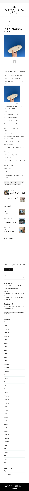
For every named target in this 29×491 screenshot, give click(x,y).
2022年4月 (6, 459)
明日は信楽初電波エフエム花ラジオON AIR (12, 285)
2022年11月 (6, 438)
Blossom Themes (15, 486)
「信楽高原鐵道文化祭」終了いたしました (11, 223)
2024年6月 (6, 381)
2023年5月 (6, 420)
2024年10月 (6, 371)
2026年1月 (6, 325)
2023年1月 (6, 431)
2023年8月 (6, 410)
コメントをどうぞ (14, 67)
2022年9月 (6, 445)
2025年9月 (6, 339)
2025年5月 (6, 353)
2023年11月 (6, 399)
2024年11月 (6, 367)
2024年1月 (6, 392)
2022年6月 (6, 456)
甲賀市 (19, 184)
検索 (5, 275)
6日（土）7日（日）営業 (9, 231)
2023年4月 (6, 424)
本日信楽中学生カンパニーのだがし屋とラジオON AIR (14, 294)
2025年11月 (6, 332)
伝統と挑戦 (6, 213)
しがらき (11, 182)
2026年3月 (6, 322)
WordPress (14, 488)
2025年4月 (6, 357)
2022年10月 (6, 441)
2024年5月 (6, 385)
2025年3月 (6, 360)
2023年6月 (6, 417)
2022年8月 (6, 448)
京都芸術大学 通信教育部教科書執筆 (11, 288)
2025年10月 (6, 336)
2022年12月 (6, 434)
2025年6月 (6, 350)
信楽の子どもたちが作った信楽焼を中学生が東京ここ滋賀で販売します (14, 298)
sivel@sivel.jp (15, 63)
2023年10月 (6, 403)
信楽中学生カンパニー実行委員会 (14, 11)
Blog (15, 25)
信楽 (23, 182)
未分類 (5, 478)
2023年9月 (6, 406)
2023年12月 (6, 396)
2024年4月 (6, 389)
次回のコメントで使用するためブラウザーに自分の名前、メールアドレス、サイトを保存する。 (15, 265)
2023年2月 (6, 427)
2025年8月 (6, 343)
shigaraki (6, 182)
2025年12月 (6, 329)
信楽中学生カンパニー (8, 184)
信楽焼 (15, 184)
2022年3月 (6, 463)
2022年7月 (6, 452)
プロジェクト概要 (7, 474)
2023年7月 (6, 413)
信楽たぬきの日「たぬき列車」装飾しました (14, 306)
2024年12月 (6, 364)
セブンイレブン (17, 182)
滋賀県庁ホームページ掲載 (9, 291)
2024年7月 (6, 378)
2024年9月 (6, 374)
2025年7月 (6, 346)
